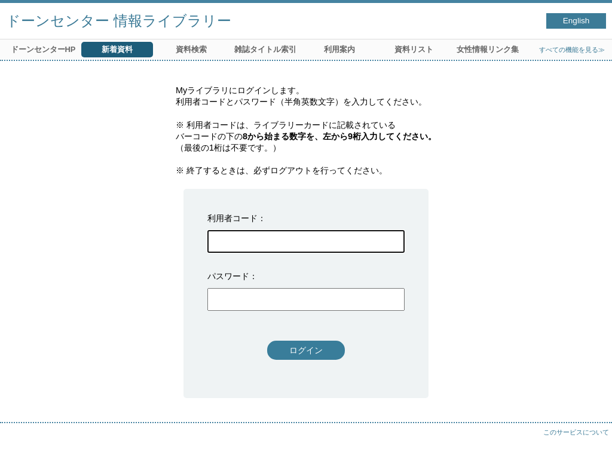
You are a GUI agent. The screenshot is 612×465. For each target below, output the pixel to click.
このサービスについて (576, 432)
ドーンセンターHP (43, 49)
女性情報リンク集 (488, 49)
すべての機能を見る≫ (572, 49)
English (576, 20)
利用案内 (339, 49)
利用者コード (232, 218)
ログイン (306, 350)
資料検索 (191, 49)
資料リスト (413, 49)
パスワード (228, 276)
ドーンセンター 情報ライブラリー (118, 21)
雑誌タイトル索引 (265, 49)
